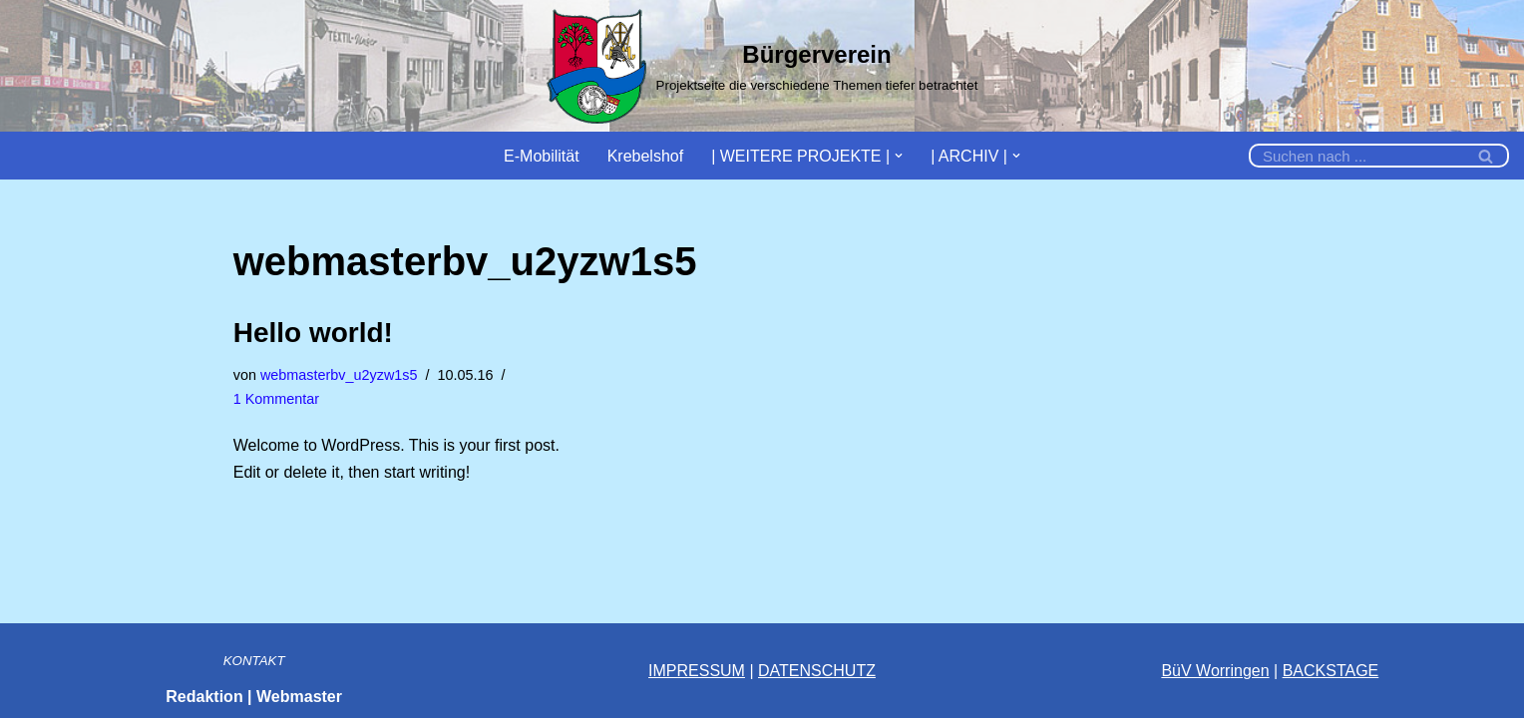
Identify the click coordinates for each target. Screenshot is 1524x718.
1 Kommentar (276, 399)
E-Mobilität (541, 156)
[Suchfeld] (1356, 156)
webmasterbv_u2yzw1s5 (339, 375)
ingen (1249, 670)
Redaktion (204, 696)
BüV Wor (1193, 670)
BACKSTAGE (1331, 670)
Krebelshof (645, 156)
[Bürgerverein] (762, 66)
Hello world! (313, 332)
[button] (899, 156)
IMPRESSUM (696, 670)
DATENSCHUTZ (817, 670)
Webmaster (299, 696)
